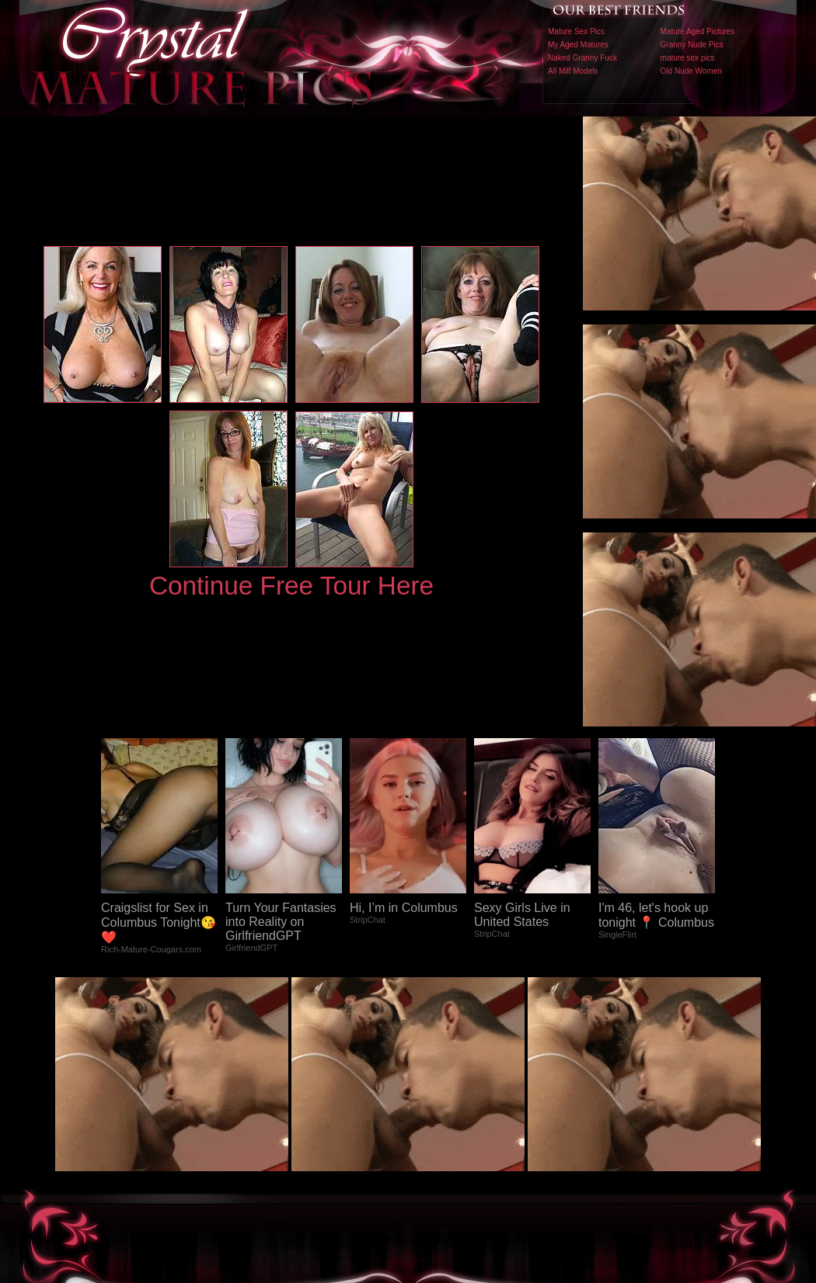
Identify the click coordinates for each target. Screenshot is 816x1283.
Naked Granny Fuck (582, 58)
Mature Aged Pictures (698, 31)
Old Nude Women (691, 71)
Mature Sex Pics (576, 31)
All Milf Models (573, 71)
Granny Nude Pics (692, 44)
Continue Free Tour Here (291, 585)
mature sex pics (688, 58)
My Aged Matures (578, 44)
